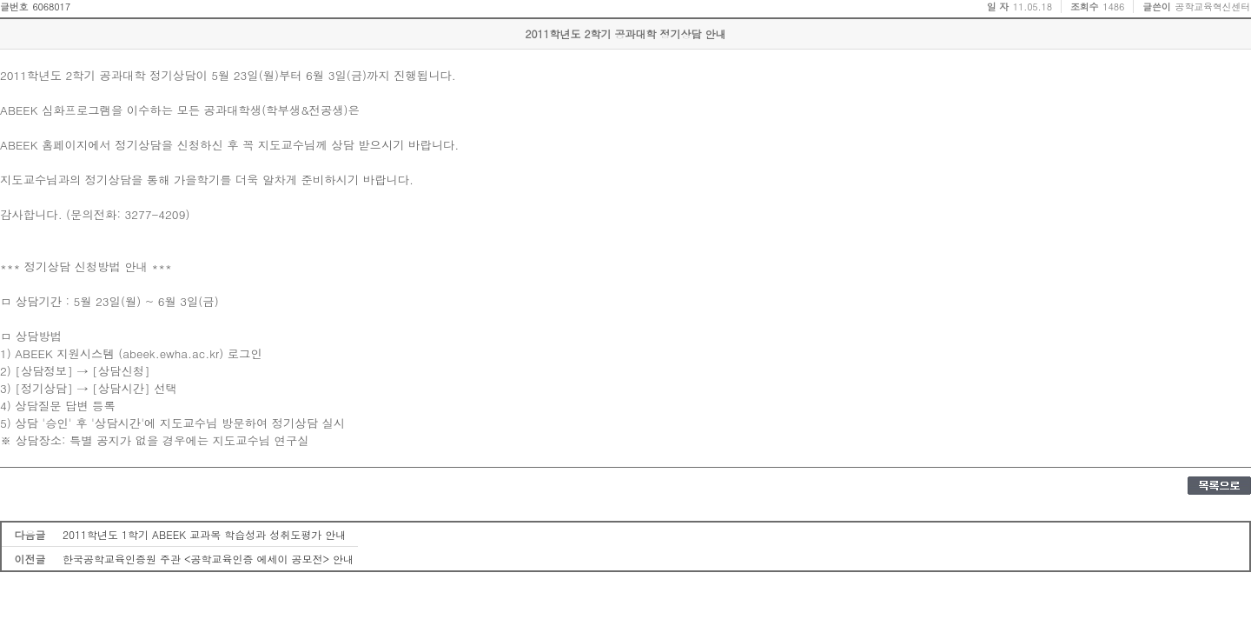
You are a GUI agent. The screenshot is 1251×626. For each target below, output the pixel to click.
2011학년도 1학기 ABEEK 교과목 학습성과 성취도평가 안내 (204, 534)
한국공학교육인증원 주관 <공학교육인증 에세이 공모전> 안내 (208, 558)
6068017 (51, 6)
